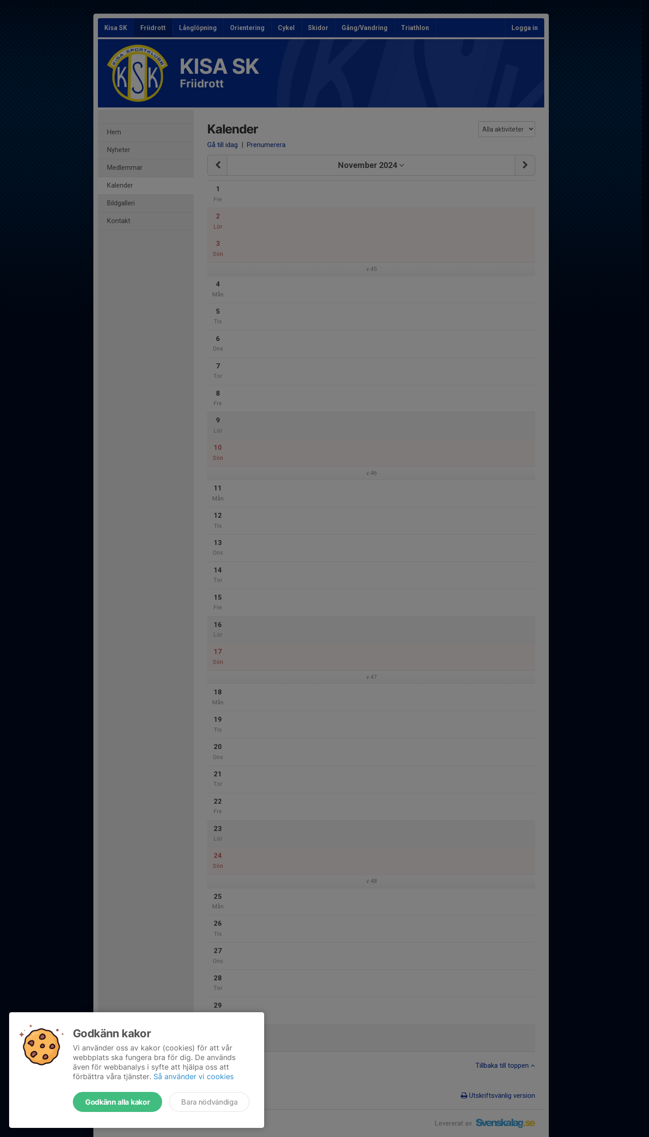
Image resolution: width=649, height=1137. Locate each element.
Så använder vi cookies (193, 1076)
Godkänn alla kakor (117, 1101)
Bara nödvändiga (209, 1101)
